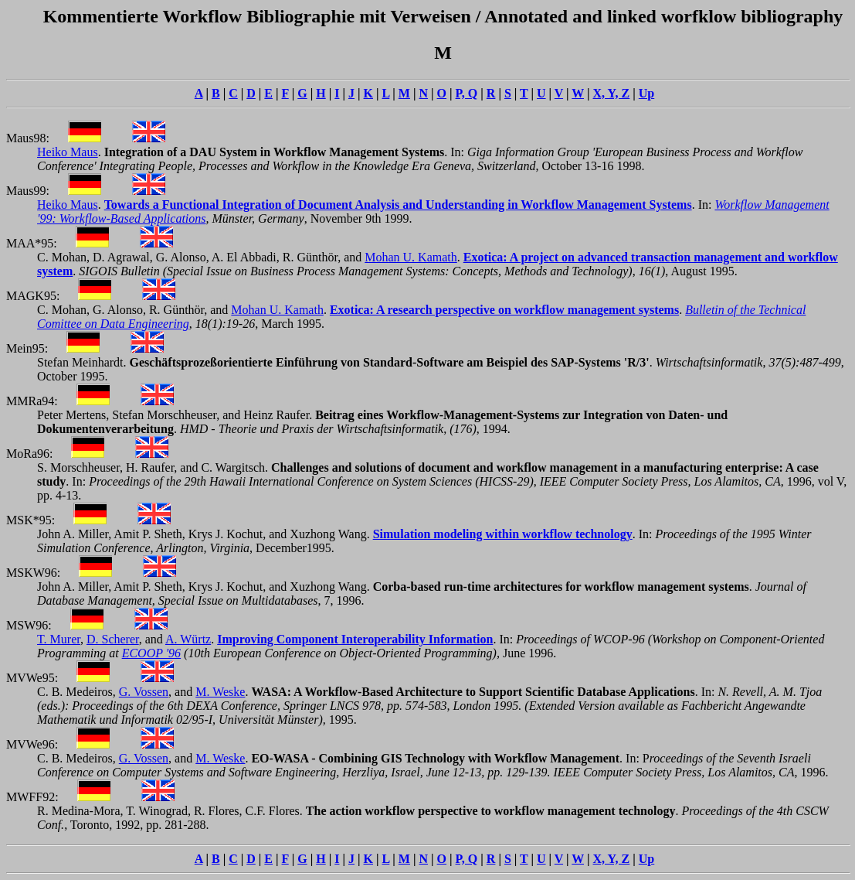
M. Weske (220, 691)
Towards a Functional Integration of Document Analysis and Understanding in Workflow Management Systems (398, 204)
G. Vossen (143, 691)
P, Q (467, 93)
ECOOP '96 (151, 653)
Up (646, 93)
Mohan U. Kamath (411, 257)
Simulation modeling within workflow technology (503, 534)
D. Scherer (113, 639)
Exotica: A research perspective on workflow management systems (504, 309)
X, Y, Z (611, 93)
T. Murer (58, 639)
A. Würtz (188, 639)
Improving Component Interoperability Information (355, 639)
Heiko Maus (67, 152)
